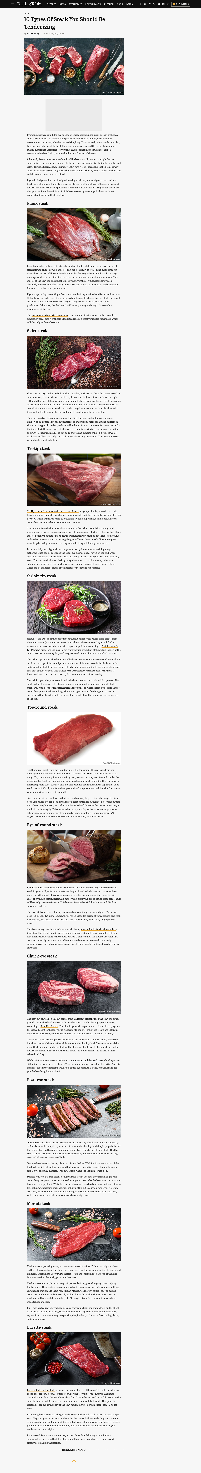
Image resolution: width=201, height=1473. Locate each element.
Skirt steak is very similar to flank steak (47, 393)
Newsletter (181, 4)
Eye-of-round (34, 887)
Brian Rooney (33, 33)
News (62, 4)
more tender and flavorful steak (87, 1060)
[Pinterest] (154, 4)
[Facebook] (140, 4)
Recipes (51, 4)
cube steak (56, 784)
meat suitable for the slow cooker (98, 929)
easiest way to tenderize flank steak (50, 315)
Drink (129, 4)
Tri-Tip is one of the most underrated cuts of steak (53, 511)
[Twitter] (145, 4)
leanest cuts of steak (96, 773)
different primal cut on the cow (91, 1018)
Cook (120, 4)
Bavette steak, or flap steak (41, 1389)
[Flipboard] (149, 4)
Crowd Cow (57, 1273)
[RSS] (168, 4)
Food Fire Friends (49, 1026)
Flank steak (101, 273)
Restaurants (93, 4)
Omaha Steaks (34, 1142)
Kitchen (109, 4)
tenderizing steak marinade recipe (63, 687)
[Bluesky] (159, 4)
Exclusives (75, 4)
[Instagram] (163, 4)
